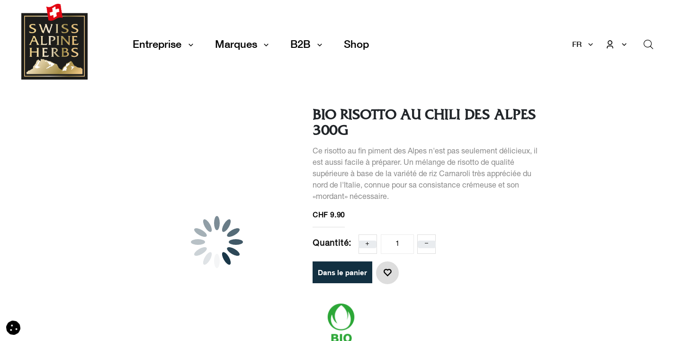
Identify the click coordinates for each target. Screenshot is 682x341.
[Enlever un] (427, 244)
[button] (387, 272)
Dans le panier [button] (342, 272)
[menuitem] (356, 44)
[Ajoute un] (368, 244)
